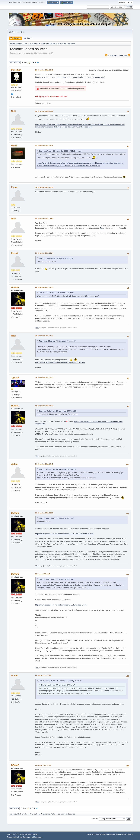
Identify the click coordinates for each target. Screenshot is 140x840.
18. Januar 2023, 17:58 (43, 675)
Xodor (14, 187)
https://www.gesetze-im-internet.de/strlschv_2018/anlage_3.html (61, 605)
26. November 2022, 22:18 (44, 187)
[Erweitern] (77, 151)
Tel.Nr (102, 228)
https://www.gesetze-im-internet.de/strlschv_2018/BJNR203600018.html (64, 534)
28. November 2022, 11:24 (44, 253)
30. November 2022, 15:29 (44, 513)
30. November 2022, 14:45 (44, 464)
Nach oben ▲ (128, 834)
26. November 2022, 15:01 (44, 111)
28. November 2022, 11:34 (44, 287)
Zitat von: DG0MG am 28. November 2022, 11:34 (57, 341)
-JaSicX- (15, 378)
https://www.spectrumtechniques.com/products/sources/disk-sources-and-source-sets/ (70, 77)
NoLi (13, 111)
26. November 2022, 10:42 (44, 70)
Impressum (90, 834)
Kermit (14, 253)
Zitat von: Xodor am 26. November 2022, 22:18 (56, 258)
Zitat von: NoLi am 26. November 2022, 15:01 (56, 151)
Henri (14, 146)
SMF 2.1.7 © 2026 (13, 834)
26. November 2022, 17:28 (44, 145)
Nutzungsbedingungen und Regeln (111, 834)
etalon (14, 464)
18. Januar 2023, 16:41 (43, 574)
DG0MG (15, 287)
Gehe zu (95, 819)
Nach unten (15, 62)
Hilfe (97, 834)
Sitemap (35, 834)
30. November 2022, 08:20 (44, 405)
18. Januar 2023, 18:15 (43, 765)
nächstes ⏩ (124, 55)
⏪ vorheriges (111, 55)
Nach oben (14, 808)
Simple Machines (25, 834)
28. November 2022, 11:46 (44, 335)
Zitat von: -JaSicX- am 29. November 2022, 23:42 (57, 411)
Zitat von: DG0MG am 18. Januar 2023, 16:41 (56, 681)
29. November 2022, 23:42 (44, 377)
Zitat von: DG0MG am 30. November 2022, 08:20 (57, 469)
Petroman (16, 70)
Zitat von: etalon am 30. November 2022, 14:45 (56, 518)
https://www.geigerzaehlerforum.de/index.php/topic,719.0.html (60, 362)
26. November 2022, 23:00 (44, 218)
